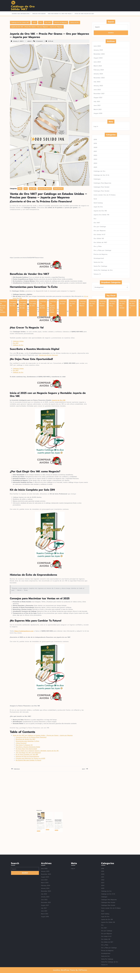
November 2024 (108, 160)
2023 (107, 181)
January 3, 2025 (18, 41)
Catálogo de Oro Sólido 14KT (23, 7)
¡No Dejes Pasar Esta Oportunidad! (26, 749)
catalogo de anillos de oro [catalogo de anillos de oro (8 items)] (75, 211)
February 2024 (108, 163)
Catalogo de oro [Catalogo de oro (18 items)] (101, 210)
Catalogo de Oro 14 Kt (108, 184)
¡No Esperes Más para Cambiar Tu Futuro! (28, 760)
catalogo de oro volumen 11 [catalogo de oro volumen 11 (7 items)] (115, 211)
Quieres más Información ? (21, 13)
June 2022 (108, 167)
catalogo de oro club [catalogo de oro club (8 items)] (107, 210)
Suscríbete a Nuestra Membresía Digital (28, 747)
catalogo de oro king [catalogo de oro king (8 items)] (111, 210)
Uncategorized (108, 201)
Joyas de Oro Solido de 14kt (84, 13)
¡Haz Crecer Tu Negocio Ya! (24, 745)
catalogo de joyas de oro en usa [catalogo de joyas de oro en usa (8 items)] (93, 211)
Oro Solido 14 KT (108, 196)
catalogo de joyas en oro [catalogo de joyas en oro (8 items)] (95, 210)
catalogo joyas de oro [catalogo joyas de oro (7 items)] (121, 210)
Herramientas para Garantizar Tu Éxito (27, 741)
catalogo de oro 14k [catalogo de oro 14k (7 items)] (103, 210)
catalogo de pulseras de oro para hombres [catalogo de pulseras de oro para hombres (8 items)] (119, 211)
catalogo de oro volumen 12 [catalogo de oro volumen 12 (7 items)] (117, 211)
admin (29, 41)
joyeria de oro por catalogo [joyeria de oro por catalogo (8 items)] (135, 211)
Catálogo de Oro (18, 345)
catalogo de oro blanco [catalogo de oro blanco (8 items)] (105, 210)
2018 (107, 177)
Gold (107, 189)
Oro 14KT (48, 22)
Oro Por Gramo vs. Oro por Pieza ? (60, 13)
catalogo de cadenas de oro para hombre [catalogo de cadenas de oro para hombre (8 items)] (87, 211)
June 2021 (108, 170)
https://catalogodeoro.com (23, 631)
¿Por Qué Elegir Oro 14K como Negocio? (28, 753)
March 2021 (108, 171)
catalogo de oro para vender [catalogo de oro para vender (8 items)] (113, 211)
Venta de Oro (74, 22)
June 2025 (108, 158)
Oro (40, 22)
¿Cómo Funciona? (21, 743)
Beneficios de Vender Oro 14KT (25, 739)
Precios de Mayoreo (60, 22)
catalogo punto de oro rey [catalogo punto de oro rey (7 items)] (127, 211)
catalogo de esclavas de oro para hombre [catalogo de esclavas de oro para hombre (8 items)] (89, 211)
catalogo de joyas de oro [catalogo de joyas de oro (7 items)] (91, 210)
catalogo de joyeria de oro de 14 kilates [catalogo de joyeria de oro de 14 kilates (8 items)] (99, 211)
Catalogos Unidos (18, 341)
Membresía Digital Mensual (48, 355)
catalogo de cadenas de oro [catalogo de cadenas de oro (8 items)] (85, 211)
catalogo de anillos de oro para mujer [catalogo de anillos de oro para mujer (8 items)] (81, 211)
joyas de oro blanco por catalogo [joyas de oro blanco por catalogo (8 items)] (133, 211)
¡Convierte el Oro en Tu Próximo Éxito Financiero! (31, 737)
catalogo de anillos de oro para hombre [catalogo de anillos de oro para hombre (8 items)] (79, 211)
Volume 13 (108, 204)
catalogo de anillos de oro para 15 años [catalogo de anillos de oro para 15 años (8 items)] (77, 211)
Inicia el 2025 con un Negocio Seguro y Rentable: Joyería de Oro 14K (37, 751)
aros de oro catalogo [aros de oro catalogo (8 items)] (69, 210)
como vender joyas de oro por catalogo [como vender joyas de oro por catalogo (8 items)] (129, 211)
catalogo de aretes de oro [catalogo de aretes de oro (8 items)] (83, 211)
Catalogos (108, 185)
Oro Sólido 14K (108, 197)
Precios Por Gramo (39, 13)
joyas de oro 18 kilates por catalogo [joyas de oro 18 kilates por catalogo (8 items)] (131, 211)
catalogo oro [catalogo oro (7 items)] (125, 210)
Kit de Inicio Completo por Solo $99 (27, 755)
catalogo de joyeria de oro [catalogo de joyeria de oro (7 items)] (97, 211)
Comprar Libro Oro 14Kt (57, 300)
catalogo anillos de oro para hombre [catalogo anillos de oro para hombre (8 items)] (71, 211)
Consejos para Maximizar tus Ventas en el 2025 (30, 758)
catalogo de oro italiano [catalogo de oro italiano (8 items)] (109, 210)
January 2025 (108, 159)
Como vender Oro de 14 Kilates (109, 188)
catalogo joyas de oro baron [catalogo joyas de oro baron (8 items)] (123, 211)
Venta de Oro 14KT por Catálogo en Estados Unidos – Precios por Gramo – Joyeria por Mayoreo (43, 735)
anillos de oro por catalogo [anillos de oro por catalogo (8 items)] (67, 211)
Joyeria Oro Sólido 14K (108, 192)
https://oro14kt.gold (49, 307)
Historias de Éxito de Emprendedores (27, 756)
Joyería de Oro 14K (58, 400)
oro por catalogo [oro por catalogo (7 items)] (138, 210)
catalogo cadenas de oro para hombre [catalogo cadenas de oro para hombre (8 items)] (73, 211)
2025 (34, 22)
